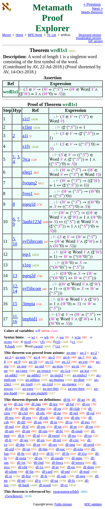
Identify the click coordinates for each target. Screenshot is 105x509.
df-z (38, 480)
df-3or (18, 404)
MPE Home (35, 35)
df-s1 (64, 485)
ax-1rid (47, 384)
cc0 (57, 342)
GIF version (95, 41)
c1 (73, 342)
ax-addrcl (34, 375)
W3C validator (93, 504)
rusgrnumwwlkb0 (66, 491)
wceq (7, 342)
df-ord (9, 449)
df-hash (23, 485)
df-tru (53, 404)
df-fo (65, 453)
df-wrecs (77, 462)
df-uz (54, 480)
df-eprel (54, 435)
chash (10, 346)
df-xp (41, 440)
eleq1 (27, 172)
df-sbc (75, 417)
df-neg (80, 476)
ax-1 (83, 352)
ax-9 (17, 361)
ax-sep (21, 366)
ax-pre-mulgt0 (37, 393)
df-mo (40, 408)
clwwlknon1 (14, 496)
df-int (26, 431)
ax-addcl (11, 375)
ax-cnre (27, 388)
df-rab (43, 417)
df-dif (21, 422)
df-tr (21, 435)
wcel (27, 342)
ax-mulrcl (80, 375)
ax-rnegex (69, 384)
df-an (81, 399)
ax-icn (84, 370)
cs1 (57, 346)
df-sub (61, 476)
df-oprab (57, 458)
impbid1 (29, 318)
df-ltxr (26, 476)
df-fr (8, 440)
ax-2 (93, 352)
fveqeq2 (29, 182)
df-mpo (77, 458)
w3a (77, 337)
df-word (45, 485)
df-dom (88, 467)
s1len (27, 127)
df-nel (73, 413)
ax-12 (66, 361)
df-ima (70, 444)
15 (15, 303)
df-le (44, 476)
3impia (28, 303)
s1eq (26, 265)
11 (15, 316)
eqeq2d (28, 275)
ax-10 (33, 361)
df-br (59, 431)
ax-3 (8, 357)
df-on (26, 449)
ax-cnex (21, 370)
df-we (24, 440)
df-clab (74, 408)
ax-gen (20, 357)
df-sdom (11, 471)
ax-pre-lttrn (76, 388)
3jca (26, 159)
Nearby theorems (92, 12)
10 (15, 243)
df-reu (26, 417)
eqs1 (26, 254)
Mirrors (6, 35)
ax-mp (71, 352)
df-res (52, 444)
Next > (97, 8)
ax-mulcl (56, 375)
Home (19, 35)
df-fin (29, 471)
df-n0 (21, 480)
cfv (42, 342)
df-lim (43, 449)
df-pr (73, 426)
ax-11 (49, 361)
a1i (25, 135)
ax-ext (82, 361)
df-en (71, 467)
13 (15, 275)
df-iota (78, 449)
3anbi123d (31, 221)
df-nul (9, 426)
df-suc (60, 449)
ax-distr (79, 379)
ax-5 (51, 357)
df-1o (39, 467)
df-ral (91, 413)
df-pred (88, 444)
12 (15, 286)
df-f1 (50, 453)
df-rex (9, 417)
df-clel (23, 413)
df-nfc (40, 413)
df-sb (24, 408)
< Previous (92, 4)
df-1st (21, 462)
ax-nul (39, 366)
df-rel (57, 440)
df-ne (57, 413)
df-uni (9, 431)
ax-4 (37, 357)
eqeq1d (28, 204)
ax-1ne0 (27, 384)
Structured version (89, 35)
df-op (89, 426)
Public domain (63, 504)
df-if (25, 426)
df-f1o (82, 453)
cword (38, 346)
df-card (47, 471)
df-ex (86, 404)
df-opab (77, 431)
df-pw (41, 426)
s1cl (26, 118)
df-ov (38, 458)
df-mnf (85, 471)
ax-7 (81, 357)
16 (15, 321)
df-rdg (22, 467)
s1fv (26, 146)
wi (33, 337)
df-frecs (57, 462)
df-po (72, 435)
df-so (88, 435)
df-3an (36, 404)
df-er (55, 467)
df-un (37, 422)
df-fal (70, 404)
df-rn (36, 444)
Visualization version (88, 38)
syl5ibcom (31, 288)
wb (46, 337)
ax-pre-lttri (51, 388)
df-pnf (65, 471)
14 (15, 291)
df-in (53, 422)
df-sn (57, 426)
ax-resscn (44, 370)
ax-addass (32, 379)
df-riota (20, 458)
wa (61, 337)
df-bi (66, 399)
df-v (60, 417)
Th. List (51, 35)
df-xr (8, 476)
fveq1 (27, 193)
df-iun (42, 431)
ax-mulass (56, 379)
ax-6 (66, 357)
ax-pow (57, 366)
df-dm (20, 444)
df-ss (68, 422)
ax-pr (75, 366)
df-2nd (38, 462)
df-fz (71, 480)
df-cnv (74, 440)
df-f (35, 453)
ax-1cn (65, 370)
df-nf (8, 408)
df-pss (85, 422)
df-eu (57, 408)
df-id (36, 435)
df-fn (20, 453)
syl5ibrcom (32, 241)
